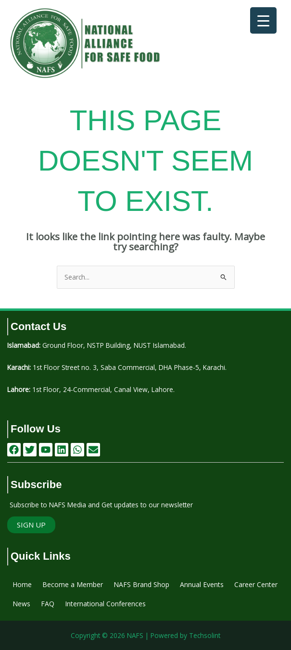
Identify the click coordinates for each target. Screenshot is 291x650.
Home (22, 584)
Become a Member (72, 584)
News (21, 603)
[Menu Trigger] (263, 20)
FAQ (47, 603)
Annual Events (202, 584)
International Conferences (105, 603)
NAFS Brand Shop (141, 584)
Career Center (256, 584)
